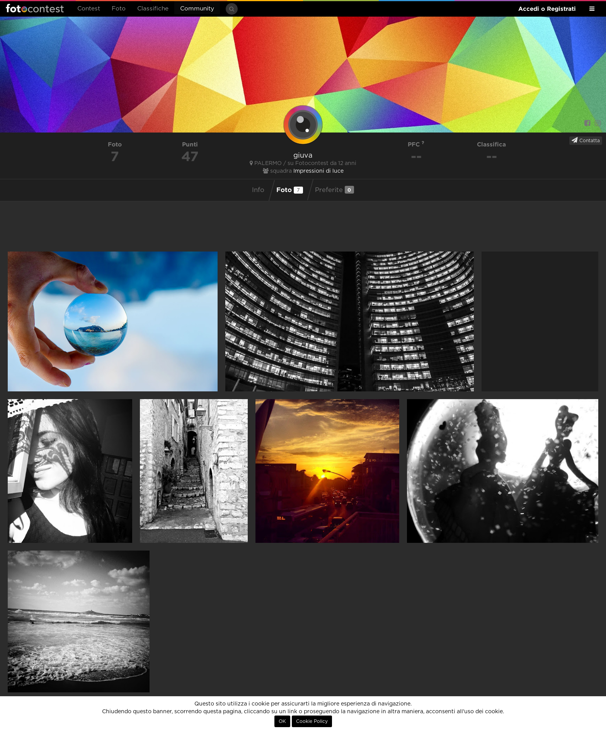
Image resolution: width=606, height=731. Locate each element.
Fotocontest (35, 8)
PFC (416, 144)
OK (282, 721)
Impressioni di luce (318, 171)
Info (258, 190)
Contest (88, 9)
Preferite (334, 190)
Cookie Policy (312, 721)
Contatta (586, 140)
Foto (119, 9)
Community (197, 9)
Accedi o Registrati (547, 8)
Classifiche (153, 9)
